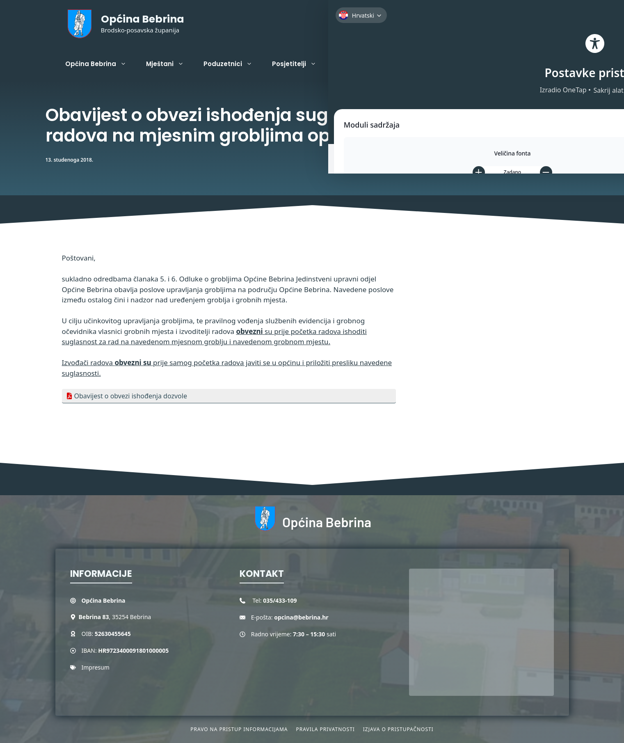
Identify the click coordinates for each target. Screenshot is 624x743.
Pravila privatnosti (325, 729)
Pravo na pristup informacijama (239, 729)
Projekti (358, 64)
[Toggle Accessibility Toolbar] (603, 72)
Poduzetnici (232, 64)
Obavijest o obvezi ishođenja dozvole (130, 395)
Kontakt (404, 63)
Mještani (170, 64)
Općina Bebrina (142, 19)
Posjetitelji (299, 64)
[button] (556, 64)
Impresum (96, 667)
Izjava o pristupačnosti (398, 729)
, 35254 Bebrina (115, 617)
